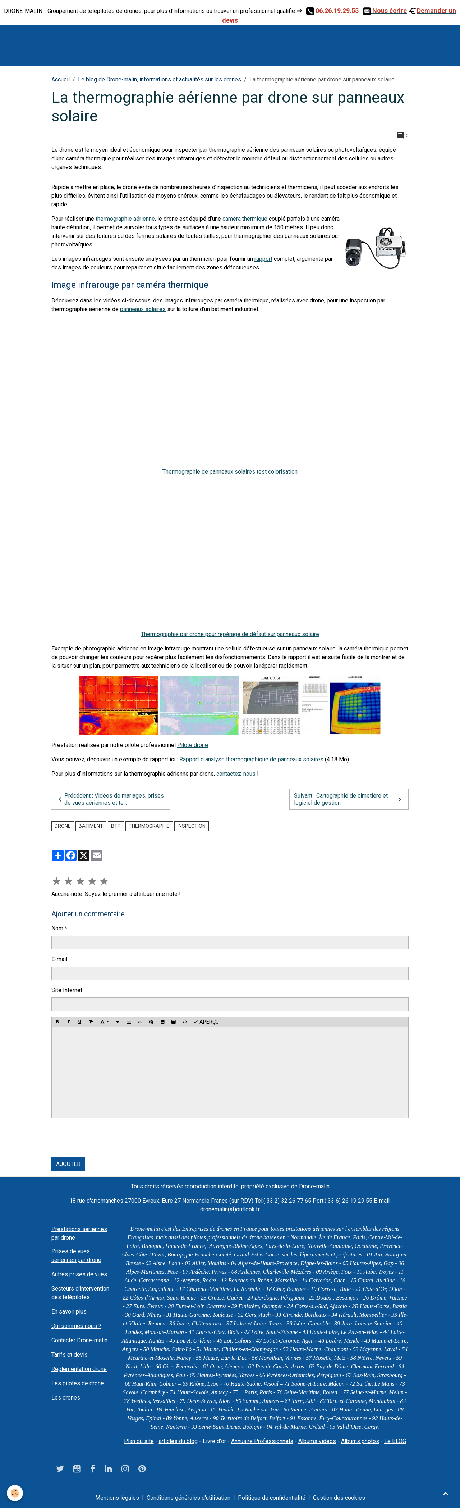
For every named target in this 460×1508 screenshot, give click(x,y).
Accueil (60, 79)
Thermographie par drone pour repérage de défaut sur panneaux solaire (230, 634)
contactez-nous (236, 773)
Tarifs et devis (69, 1354)
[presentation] (106, 1138)
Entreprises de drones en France (219, 1229)
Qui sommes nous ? (76, 1326)
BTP (116, 826)
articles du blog (178, 1441)
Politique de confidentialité (271, 1497)
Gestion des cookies (339, 1497)
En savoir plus (69, 1311)
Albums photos (360, 1441)
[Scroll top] (446, 1494)
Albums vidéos (317, 1441)
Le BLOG (395, 1441)
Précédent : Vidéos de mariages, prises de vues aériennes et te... (110, 799)
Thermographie (149, 826)
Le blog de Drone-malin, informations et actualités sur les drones (159, 79)
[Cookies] (15, 1493)
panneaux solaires (143, 309)
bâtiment (91, 826)
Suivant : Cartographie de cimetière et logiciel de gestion (349, 799)
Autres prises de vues (79, 1274)
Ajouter (68, 1164)
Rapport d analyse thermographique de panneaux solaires (251, 759)
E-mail (59, 959)
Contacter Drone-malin (79, 1340)
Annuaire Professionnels (262, 1441)
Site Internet (66, 990)
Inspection (192, 826)
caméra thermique (244, 218)
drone (63, 826)
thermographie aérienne (125, 218)
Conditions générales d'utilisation (188, 1497)
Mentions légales (117, 1497)
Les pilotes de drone (77, 1383)
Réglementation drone (79, 1369)
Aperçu (206, 1022)
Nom (57, 928)
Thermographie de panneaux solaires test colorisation (230, 471)
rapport (263, 258)
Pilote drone (192, 745)
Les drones (65, 1397)
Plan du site (139, 1441)
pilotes (198, 1237)
